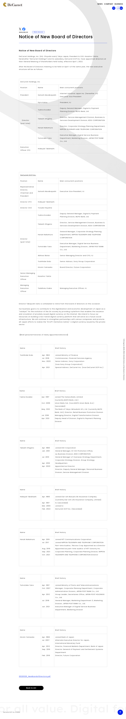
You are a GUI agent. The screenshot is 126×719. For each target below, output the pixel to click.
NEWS (124, 348)
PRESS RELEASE (124, 355)
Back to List (31, 688)
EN (121, 8)
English (124, 344)
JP (118, 8)
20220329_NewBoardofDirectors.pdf (35, 676)
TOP (124, 340)
